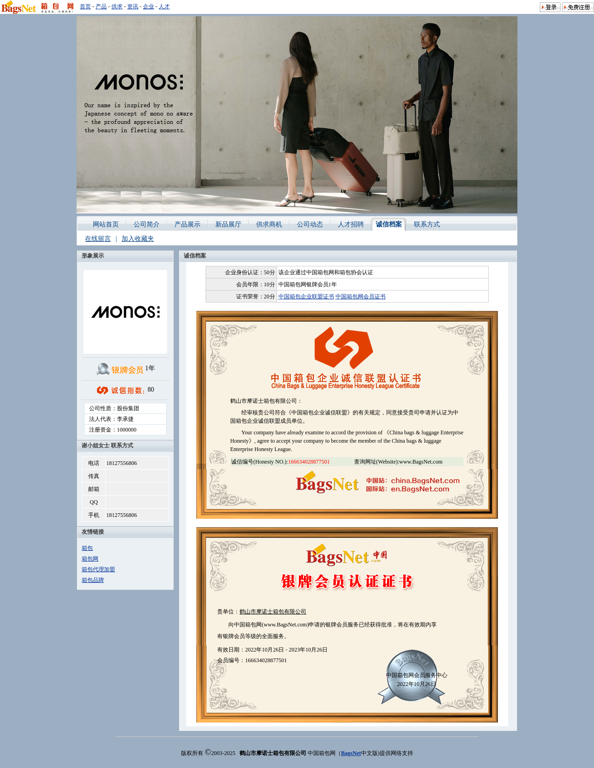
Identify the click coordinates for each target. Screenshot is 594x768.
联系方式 (427, 224)
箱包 (87, 548)
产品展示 (187, 224)
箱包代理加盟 (98, 569)
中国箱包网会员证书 (361, 296)
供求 (117, 6)
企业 (148, 6)
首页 (85, 6)
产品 (101, 6)
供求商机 (269, 224)
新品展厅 (228, 224)
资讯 (132, 6)
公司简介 (147, 224)
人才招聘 (351, 224)
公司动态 (310, 224)
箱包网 (90, 558)
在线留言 (98, 238)
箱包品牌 (93, 580)
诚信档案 (389, 224)
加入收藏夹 (138, 238)
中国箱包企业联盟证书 (306, 296)
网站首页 (106, 224)
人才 (164, 6)
